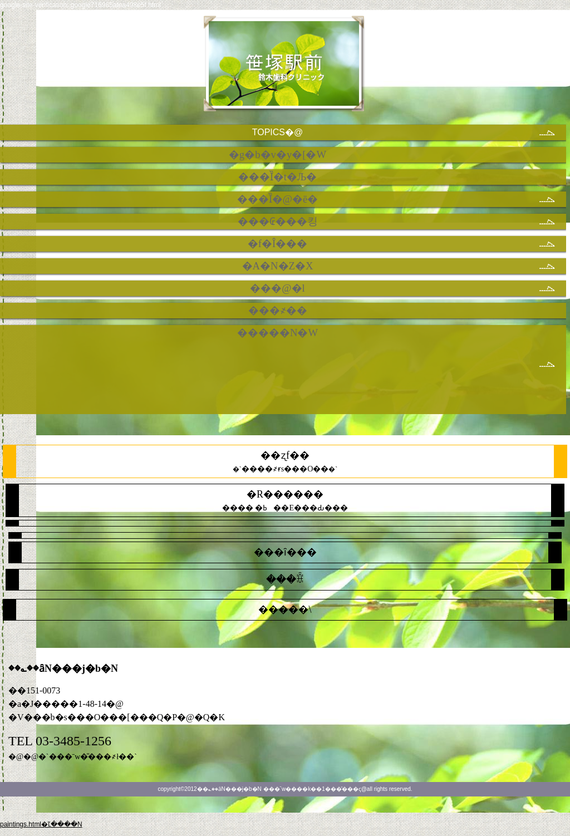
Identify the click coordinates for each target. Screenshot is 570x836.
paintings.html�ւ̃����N (41, 824)
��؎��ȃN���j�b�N (285, 69)
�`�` (285, 461)
